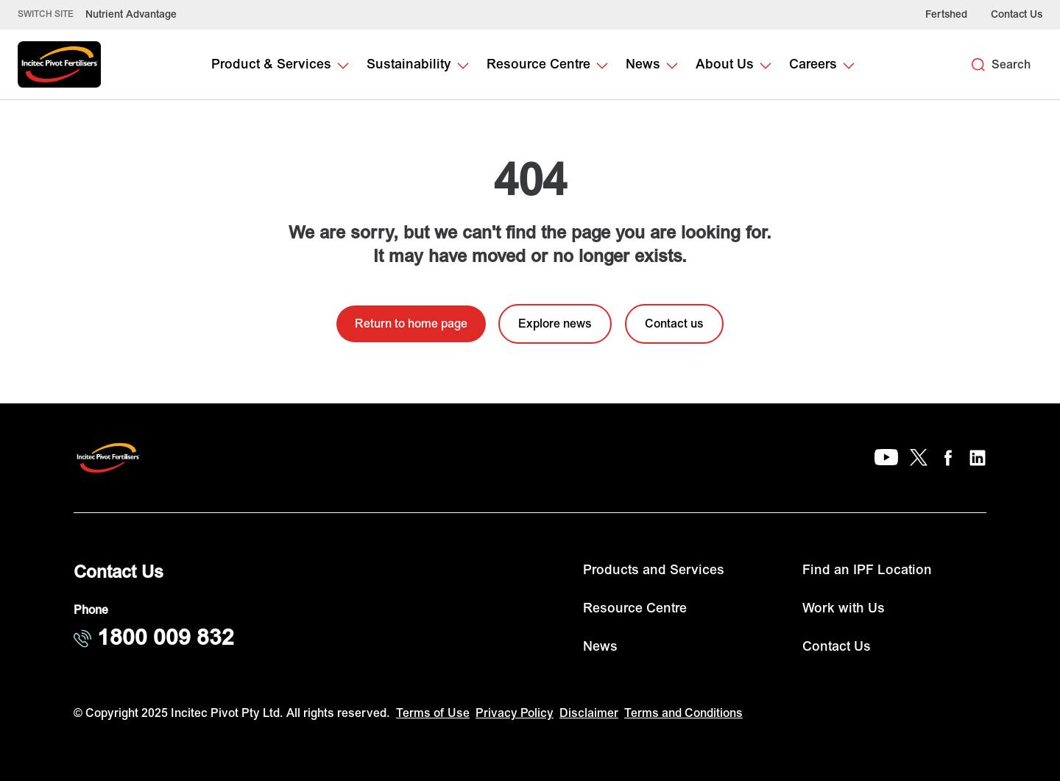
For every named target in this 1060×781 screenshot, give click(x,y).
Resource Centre (635, 608)
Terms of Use (433, 713)
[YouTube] (886, 458)
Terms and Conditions (683, 713)
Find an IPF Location (867, 570)
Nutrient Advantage (131, 14)
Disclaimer (588, 713)
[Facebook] (948, 458)
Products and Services (653, 570)
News (600, 646)
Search (1011, 64)
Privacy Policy (515, 713)
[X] (919, 458)
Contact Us (1016, 14)
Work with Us (843, 608)
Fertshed (946, 14)
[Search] (978, 64)
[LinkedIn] (977, 458)
